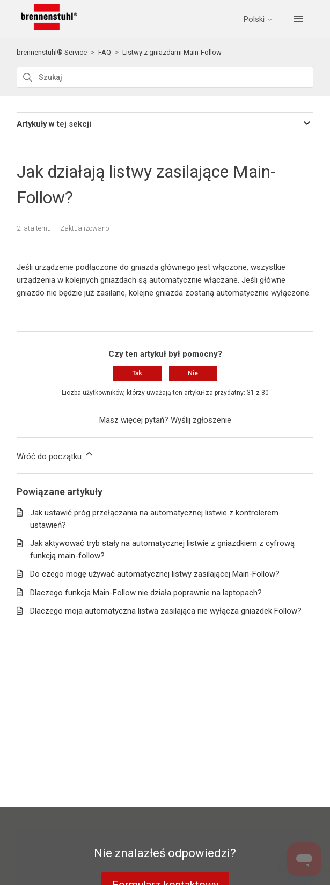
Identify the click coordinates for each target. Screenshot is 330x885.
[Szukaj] (165, 77)
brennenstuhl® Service (52, 52)
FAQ (104, 52)
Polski (258, 19)
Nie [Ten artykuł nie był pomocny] (193, 373)
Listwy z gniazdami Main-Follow (172, 52)
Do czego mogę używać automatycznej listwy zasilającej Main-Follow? (155, 574)
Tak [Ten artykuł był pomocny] (137, 373)
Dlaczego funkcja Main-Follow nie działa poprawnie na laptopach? (146, 593)
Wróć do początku (55, 454)
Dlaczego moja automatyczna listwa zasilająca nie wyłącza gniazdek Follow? (166, 611)
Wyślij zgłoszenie (201, 420)
